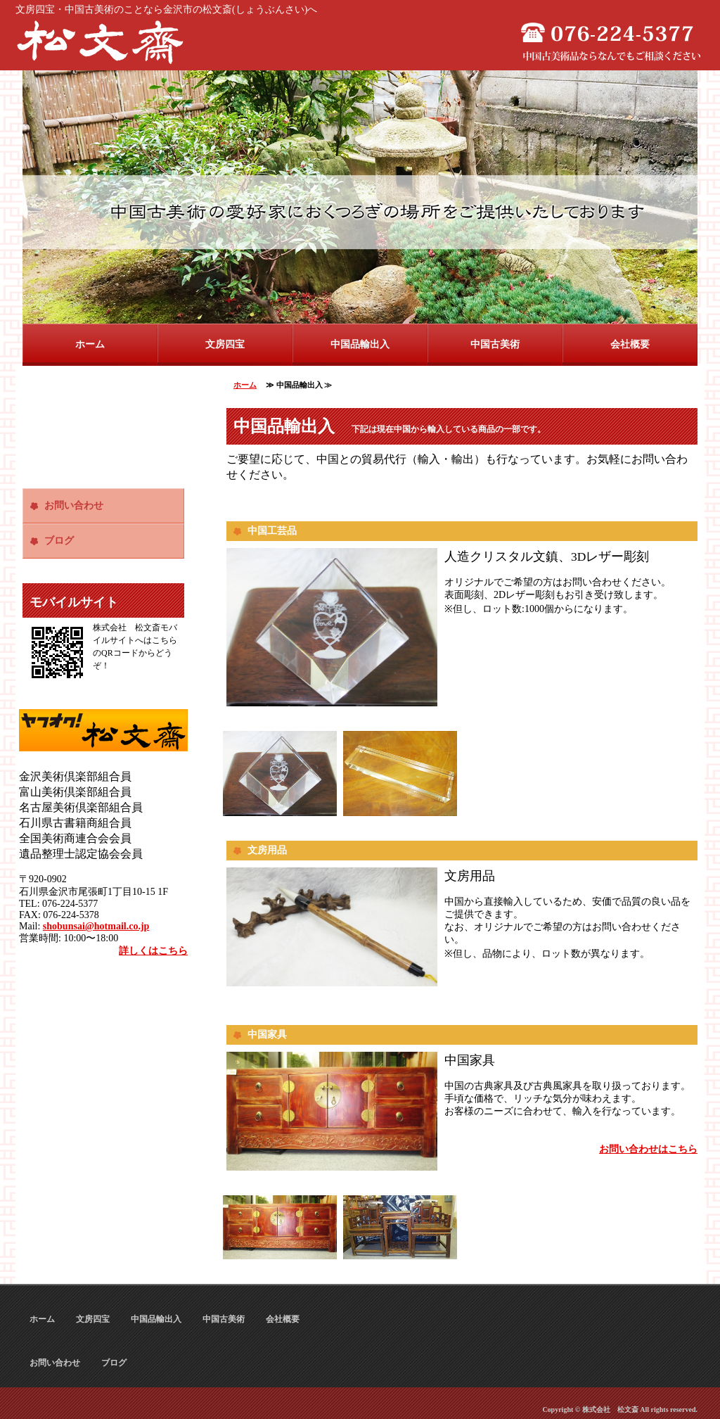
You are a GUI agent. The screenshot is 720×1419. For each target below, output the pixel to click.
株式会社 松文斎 (610, 1409)
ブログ (59, 540)
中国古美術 (495, 344)
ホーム (90, 344)
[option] (360, 197)
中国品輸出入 (360, 344)
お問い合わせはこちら (648, 1149)
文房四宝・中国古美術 (103, 42)
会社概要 (630, 344)
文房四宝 (225, 344)
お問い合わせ (73, 505)
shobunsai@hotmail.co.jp (96, 926)
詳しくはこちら (153, 951)
